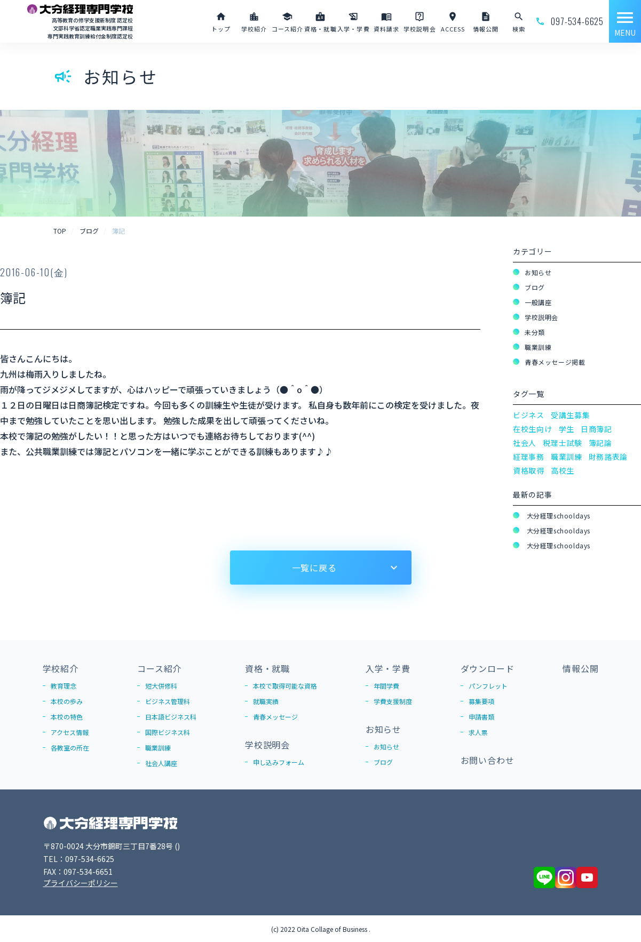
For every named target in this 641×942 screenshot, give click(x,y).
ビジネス (528, 415)
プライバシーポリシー (80, 882)
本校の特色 (67, 716)
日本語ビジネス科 (170, 716)
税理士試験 (562, 442)
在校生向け (532, 429)
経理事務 (528, 456)
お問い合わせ (488, 760)
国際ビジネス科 (167, 732)
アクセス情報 (70, 732)
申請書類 (481, 716)
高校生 (562, 470)
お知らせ (538, 272)
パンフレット (488, 685)
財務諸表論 (608, 456)
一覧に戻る (314, 567)
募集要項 (481, 701)
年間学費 (386, 685)
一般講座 (538, 302)
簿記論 (600, 442)
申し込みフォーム (278, 762)
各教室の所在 (70, 747)
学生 (566, 429)
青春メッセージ (275, 716)
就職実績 (266, 701)
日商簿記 (596, 429)
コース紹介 (159, 668)
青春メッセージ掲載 (555, 361)
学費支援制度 (393, 701)
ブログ (535, 287)
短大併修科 (161, 685)
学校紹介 (60, 668)
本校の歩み (67, 701)
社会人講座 (161, 763)
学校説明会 (541, 317)
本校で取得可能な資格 (285, 685)
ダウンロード (488, 668)
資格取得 (528, 470)
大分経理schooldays (557, 515)
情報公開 (580, 668)
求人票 (478, 732)
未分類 (535, 332)
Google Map (198, 846)
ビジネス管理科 (167, 701)
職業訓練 (538, 347)
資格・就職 (267, 668)
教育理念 (63, 685)
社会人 (524, 442)
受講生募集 (570, 415)
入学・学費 (388, 668)
